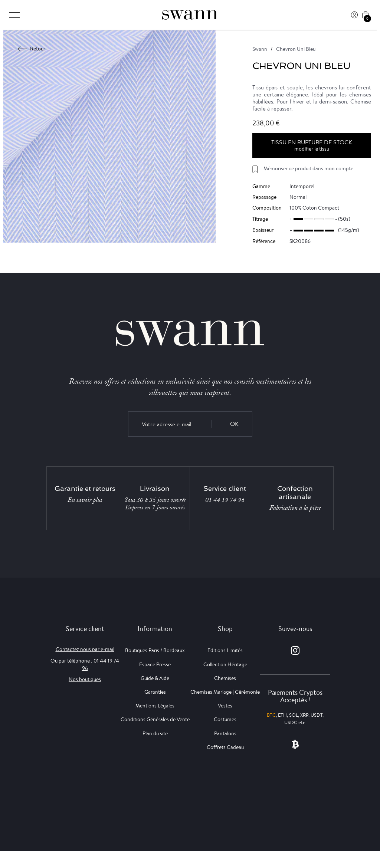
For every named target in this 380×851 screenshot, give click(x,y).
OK (234, 423)
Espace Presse (155, 664)
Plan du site (155, 733)
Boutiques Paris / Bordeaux (155, 650)
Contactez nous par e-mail (85, 649)
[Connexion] (354, 15)
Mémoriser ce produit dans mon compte (308, 168)
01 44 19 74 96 (225, 500)
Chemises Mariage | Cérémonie (225, 692)
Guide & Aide (155, 678)
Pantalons (225, 733)
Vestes (225, 705)
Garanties (155, 692)
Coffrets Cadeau (225, 747)
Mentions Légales (154, 705)
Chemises (225, 678)
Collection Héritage (225, 664)
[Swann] (190, 15)
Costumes (225, 719)
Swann (259, 49)
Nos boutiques (85, 679)
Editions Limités (225, 650)
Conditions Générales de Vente (155, 719)
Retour (31, 48)
